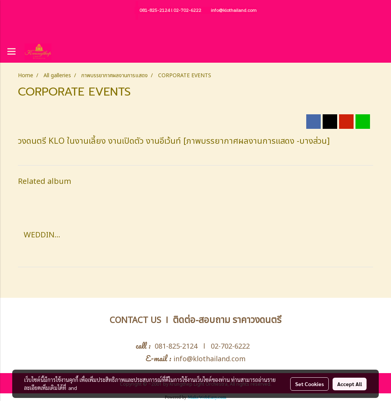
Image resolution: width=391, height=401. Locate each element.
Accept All (349, 383)
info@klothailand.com (234, 10)
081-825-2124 (154, 10)
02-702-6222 (187, 10)
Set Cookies (309, 383)
